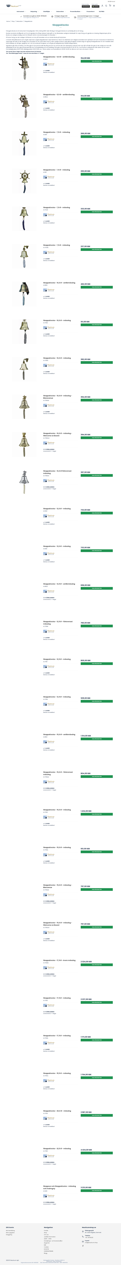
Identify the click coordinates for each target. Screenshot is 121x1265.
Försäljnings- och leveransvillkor (53, 1241)
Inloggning (9, 1235)
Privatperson (86, 6)
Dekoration (61, 11)
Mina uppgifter (10, 1232)
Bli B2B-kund (111, 1)
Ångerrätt (47, 1243)
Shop (45, 1232)
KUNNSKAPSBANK (48, 1251)
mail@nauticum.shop (91, 1242)
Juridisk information (49, 1237)
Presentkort (91, 11)
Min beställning (10, 1230)
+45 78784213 (89, 1237)
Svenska (96, 6)
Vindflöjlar (47, 11)
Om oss (46, 1235)
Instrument (21, 11)
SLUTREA (101, 11)
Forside (46, 1230)
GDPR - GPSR (47, 1239)
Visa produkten (97, 61)
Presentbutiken (76, 11)
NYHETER (46, 1249)
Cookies (46, 1247)
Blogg (45, 1253)
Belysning (35, 11)
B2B (45, 1245)
